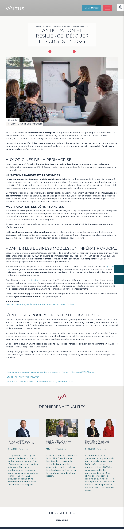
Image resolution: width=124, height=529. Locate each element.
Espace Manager (92, 8)
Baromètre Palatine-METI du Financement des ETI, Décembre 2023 (40, 382)
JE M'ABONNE (62, 520)
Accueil (38, 27)
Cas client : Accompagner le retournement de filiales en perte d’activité (40, 304)
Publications (47, 27)
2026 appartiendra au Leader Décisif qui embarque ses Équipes (59, 443)
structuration (32, 280)
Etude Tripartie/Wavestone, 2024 (23, 377)
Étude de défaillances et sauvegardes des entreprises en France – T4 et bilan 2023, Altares (50, 372)
